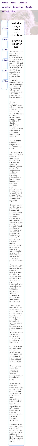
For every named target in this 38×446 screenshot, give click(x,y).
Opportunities (8, 11)
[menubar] (19, 7)
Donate (28, 7)
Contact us (18, 7)
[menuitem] (5, 3)
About (13, 3)
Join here (23, 3)
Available (6, 7)
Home (5, 3)
